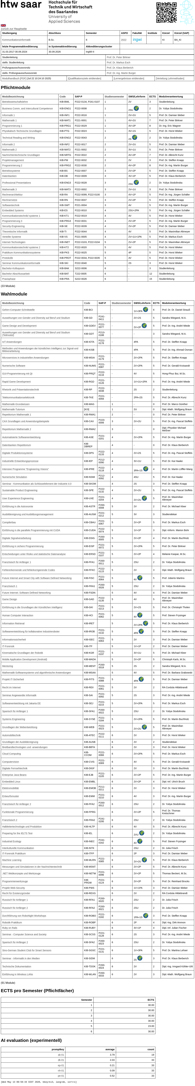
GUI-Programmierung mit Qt (17, 373)
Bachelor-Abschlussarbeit (16, 273)
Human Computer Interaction (17, 615)
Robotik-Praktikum (12, 922)
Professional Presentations (16, 182)
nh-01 (61, 1070)
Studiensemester (114, 96)
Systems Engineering (13, 719)
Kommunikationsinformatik (16, 39)
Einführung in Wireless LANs (17, 974)
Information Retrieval (13, 623)
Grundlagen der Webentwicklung (19, 727)
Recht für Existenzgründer (16, 893)
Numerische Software (13, 365)
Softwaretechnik (10, 205)
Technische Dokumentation (16, 966)
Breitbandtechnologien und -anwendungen (24, 747)
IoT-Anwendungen (12, 342)
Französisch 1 (9, 586)
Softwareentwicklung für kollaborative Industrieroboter (31, 631)
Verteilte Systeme (11, 236)
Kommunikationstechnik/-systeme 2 (21, 247)
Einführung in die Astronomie (17, 506)
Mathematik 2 (9, 149)
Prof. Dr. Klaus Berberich (120, 67)
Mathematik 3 (9, 189)
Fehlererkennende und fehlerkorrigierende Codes (28, 570)
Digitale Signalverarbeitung (16, 538)
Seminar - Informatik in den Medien (21, 958)
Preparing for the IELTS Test (17, 833)
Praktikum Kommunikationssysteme (21, 252)
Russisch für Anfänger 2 (15, 908)
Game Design (9, 599)
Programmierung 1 (12, 125)
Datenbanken (9, 176)
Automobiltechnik (11, 735)
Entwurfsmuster (10, 796)
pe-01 (61, 1075)
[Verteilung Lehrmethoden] (170, 78)
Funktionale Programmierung (17, 812)
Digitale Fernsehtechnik (14, 768)
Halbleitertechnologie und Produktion (22, 826)
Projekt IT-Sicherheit (13, 679)
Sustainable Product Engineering (19, 490)
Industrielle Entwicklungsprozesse (20, 461)
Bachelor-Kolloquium (13, 268)
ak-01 (61, 1054)
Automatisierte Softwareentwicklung (21, 437)
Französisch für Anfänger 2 (16, 804)
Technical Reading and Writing (18, 137)
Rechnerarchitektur (12, 194)
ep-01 (61, 1065)
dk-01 (61, 1060)
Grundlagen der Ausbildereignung (20, 742)
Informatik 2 (8, 144)
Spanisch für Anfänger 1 (15, 711)
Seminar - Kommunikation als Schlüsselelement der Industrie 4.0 (36, 483)
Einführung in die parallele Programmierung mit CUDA (31, 530)
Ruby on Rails (9, 927)
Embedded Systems (13, 210)
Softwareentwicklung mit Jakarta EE (21, 703)
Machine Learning (11, 860)
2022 (123, 39)
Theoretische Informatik (14, 231)
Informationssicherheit (14, 639)
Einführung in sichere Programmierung (22, 546)
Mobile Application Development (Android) (24, 659)
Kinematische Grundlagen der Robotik (22, 652)
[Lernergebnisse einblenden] (129, 78)
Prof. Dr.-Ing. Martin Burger (121, 73)
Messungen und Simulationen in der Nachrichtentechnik (32, 866)
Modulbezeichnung (13, 96)
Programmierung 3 (12, 221)
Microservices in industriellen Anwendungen (25, 357)
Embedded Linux (11, 781)
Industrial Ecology (11, 841)
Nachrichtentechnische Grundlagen (21, 155)
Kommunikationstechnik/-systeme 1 (21, 215)
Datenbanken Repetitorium (16, 445)
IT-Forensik (8, 646)
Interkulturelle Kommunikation (18, 848)
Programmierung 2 (12, 165)
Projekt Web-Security (13, 888)
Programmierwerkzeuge (15, 881)
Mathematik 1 (9, 120)
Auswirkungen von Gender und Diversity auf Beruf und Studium (36, 317)
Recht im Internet (11, 687)
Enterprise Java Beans (14, 775)
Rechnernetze (9, 200)
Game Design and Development (19, 325)
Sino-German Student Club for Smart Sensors (26, 950)
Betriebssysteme (11, 170)
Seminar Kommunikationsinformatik (21, 263)
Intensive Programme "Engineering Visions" (25, 469)
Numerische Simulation (14, 477)
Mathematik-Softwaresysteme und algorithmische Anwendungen (36, 672)
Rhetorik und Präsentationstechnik (20, 389)
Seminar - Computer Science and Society (24, 934)
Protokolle (7, 258)
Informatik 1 (8, 115)
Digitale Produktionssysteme (17, 453)
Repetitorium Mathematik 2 (16, 429)
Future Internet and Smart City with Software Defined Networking (37, 578)
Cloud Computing (11, 753)
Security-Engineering (13, 226)
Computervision (10, 761)
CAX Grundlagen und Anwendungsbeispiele (25, 421)
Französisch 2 (9, 820)
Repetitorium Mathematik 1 (16, 414)
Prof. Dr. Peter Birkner (118, 57)
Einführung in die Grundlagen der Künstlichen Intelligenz (32, 607)
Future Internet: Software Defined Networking (26, 592)
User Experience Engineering (18, 498)
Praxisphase (8, 279)
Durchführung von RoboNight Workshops (24, 915)
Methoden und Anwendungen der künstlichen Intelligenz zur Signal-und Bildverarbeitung (40, 349)
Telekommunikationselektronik (18, 397)
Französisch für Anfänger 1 (16, 562)
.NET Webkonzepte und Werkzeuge (21, 873)
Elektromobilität (10, 788)
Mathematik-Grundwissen (16, 404)
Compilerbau (9, 522)
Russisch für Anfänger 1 (15, 899)
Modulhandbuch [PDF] (14, 78)
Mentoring (7, 666)
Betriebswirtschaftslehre (15, 101)
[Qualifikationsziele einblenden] (84, 78)
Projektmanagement (13, 160)
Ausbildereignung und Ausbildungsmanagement (27, 514)
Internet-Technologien (13, 242)
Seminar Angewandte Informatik (19, 695)
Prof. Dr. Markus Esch (118, 62)
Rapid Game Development (16, 381)
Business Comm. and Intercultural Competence (27, 108)
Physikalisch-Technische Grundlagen (22, 131)
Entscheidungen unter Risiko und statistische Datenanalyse (34, 554)
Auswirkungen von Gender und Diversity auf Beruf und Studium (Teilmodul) (36, 333)
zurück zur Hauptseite (14, 28)
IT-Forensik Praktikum (14, 853)
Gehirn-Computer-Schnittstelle (18, 309)
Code (63, 96)
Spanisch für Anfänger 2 (15, 942)
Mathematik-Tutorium (13, 409)
